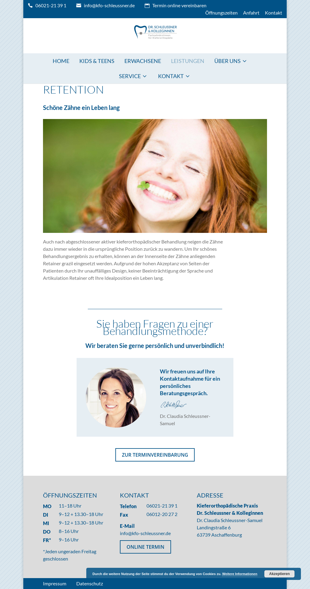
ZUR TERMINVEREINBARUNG (155, 455)
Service (130, 76)
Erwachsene (142, 61)
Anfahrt (251, 12)
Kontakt (273, 12)
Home (61, 61)
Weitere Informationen (239, 574)
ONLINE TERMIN (145, 547)
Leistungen (187, 61)
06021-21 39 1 (50, 5)
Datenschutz (89, 583)
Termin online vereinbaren (179, 5)
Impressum (54, 583)
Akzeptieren (279, 574)
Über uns (227, 61)
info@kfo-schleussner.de (109, 5)
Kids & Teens (96, 61)
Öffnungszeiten (221, 12)
